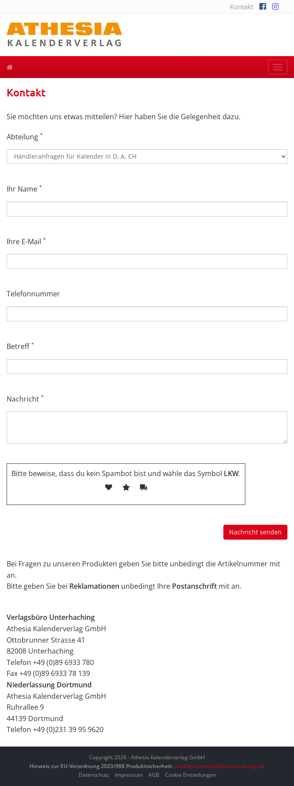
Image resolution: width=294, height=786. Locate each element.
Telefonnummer (33, 294)
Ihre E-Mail (26, 241)
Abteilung (25, 137)
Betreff (20, 346)
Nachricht (25, 399)
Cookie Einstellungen (190, 775)
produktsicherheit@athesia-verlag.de (219, 766)
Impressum (129, 775)
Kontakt (241, 6)
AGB (153, 775)
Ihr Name (24, 189)
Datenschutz (94, 775)
